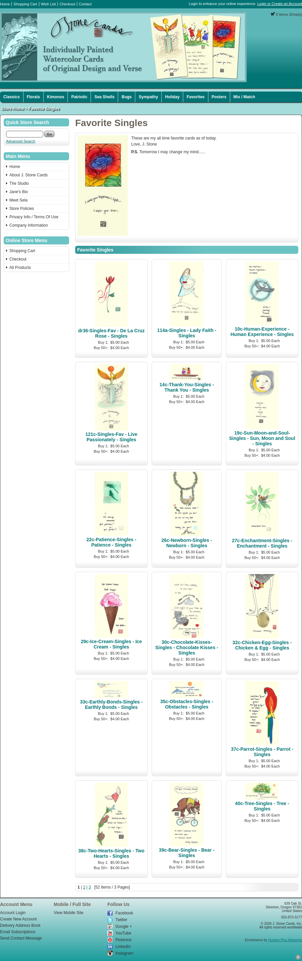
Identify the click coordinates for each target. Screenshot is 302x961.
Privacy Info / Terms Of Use (33, 217)
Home (5, 4)
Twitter (121, 919)
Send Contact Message (21, 938)
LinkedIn (123, 946)
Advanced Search (20, 141)
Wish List (48, 4)
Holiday (172, 97)
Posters (219, 97)
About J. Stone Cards (28, 175)
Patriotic (79, 97)
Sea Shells (104, 97)
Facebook (124, 913)
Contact (85, 4)
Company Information (28, 225)
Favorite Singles (44, 108)
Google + (123, 926)
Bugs (126, 97)
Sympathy (148, 97)
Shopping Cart (25, 4)
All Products (20, 267)
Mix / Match (244, 97)
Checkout (67, 4)
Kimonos (55, 97)
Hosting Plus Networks (285, 940)
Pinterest (123, 940)
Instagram (124, 953)
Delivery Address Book (20, 925)
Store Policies (21, 208)
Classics (11, 97)
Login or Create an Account (279, 4)
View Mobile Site (69, 912)
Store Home (12, 108)
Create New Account (18, 919)
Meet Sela (18, 200)
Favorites (195, 97)
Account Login (13, 912)
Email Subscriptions (17, 931)
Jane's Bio (18, 191)
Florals (33, 97)
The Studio (19, 183)
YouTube (123, 933)
